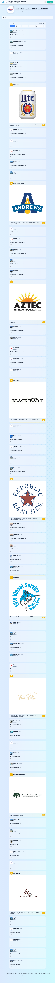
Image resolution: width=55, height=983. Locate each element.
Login (50, 2)
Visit (43, 124)
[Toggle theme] (45, 2)
